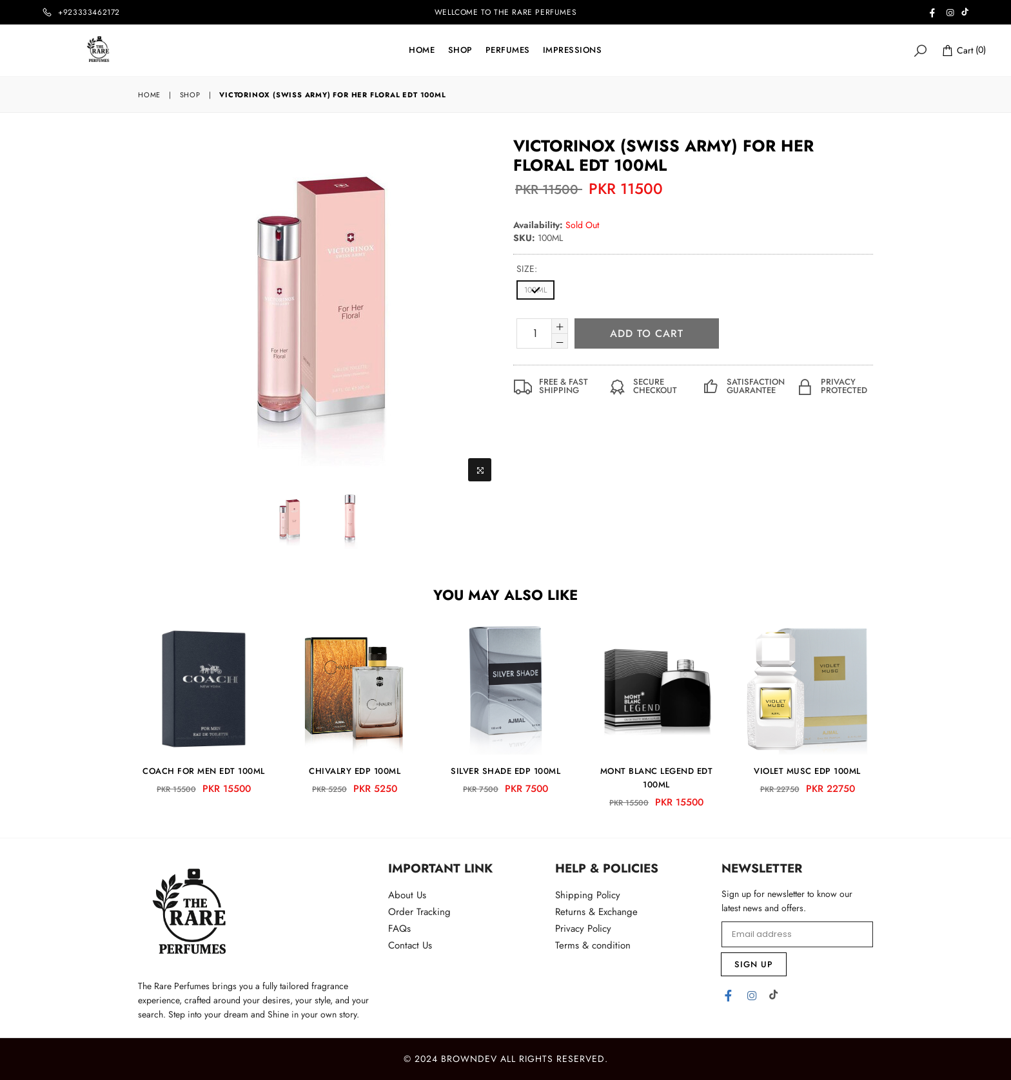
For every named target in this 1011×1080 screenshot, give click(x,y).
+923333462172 (89, 12)
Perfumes (508, 50)
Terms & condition (593, 945)
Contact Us (410, 945)
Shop (460, 50)
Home (422, 50)
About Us (407, 895)
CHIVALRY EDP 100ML (354, 771)
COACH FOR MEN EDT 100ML (203, 771)
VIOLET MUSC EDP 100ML (807, 771)
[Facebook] (728, 995)
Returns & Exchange (596, 912)
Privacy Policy (583, 928)
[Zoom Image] (479, 469)
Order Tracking (419, 912)
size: (526, 268)
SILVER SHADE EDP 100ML (505, 771)
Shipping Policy (587, 895)
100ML (535, 290)
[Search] (920, 50)
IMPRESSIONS (572, 50)
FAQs (399, 928)
